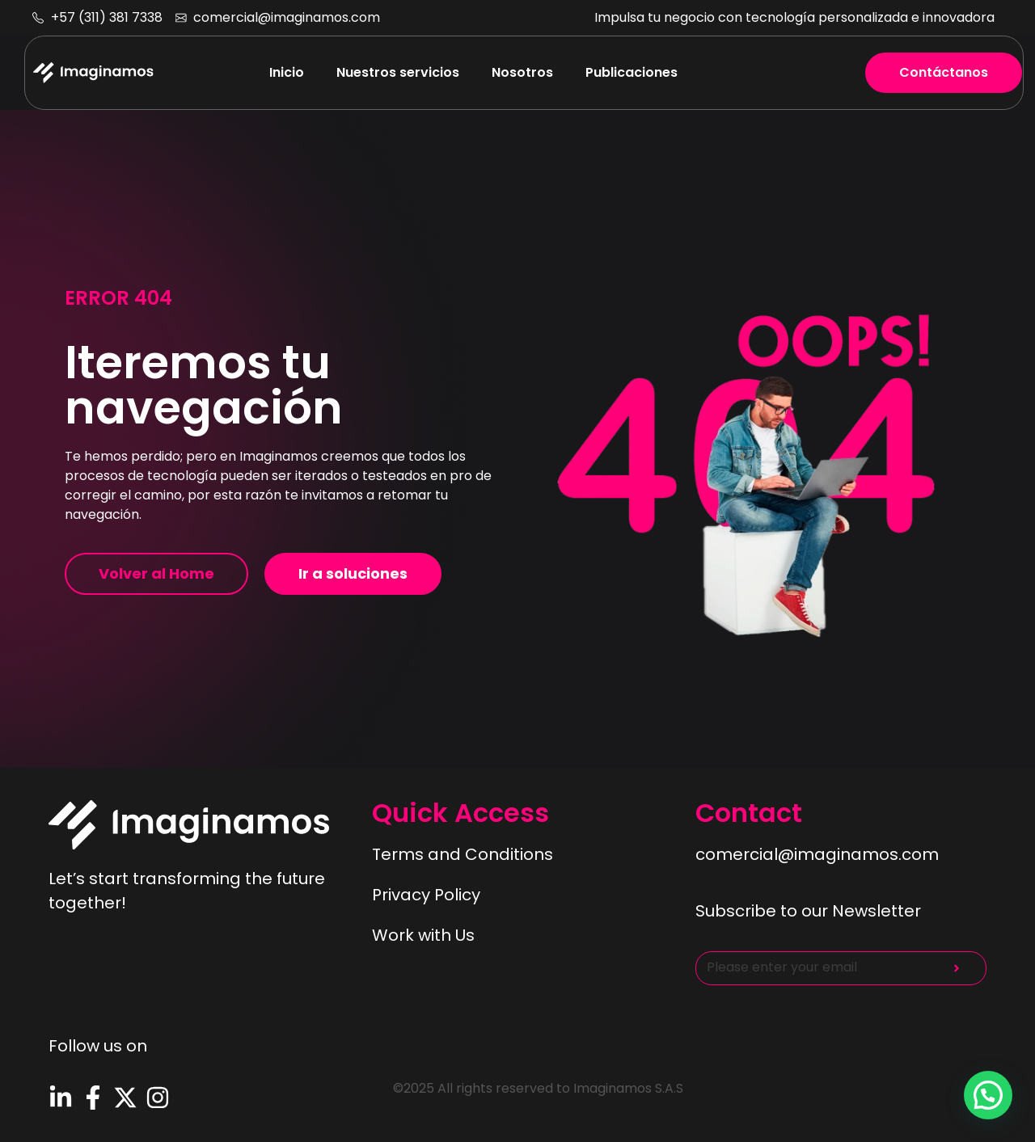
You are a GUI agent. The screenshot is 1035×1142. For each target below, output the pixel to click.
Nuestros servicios (397, 72)
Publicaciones (631, 72)
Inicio (286, 72)
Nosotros (522, 72)
